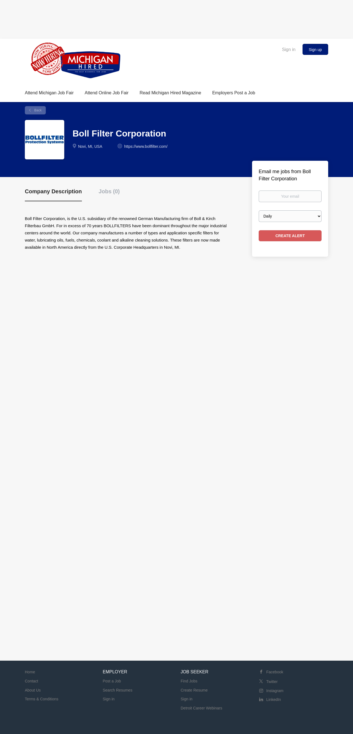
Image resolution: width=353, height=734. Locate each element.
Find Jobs (189, 681)
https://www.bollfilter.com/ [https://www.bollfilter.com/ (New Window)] (145, 146)
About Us (33, 690)
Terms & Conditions (41, 699)
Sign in (289, 49)
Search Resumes (117, 690)
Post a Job (112, 681)
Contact (31, 681)
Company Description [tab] (53, 191)
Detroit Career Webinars (201, 708)
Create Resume (194, 690)
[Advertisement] (176, 18)
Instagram (275, 691)
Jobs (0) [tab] (109, 191)
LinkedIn (273, 699)
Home (30, 672)
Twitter (272, 681)
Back (37, 110)
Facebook (274, 672)
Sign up (315, 49)
